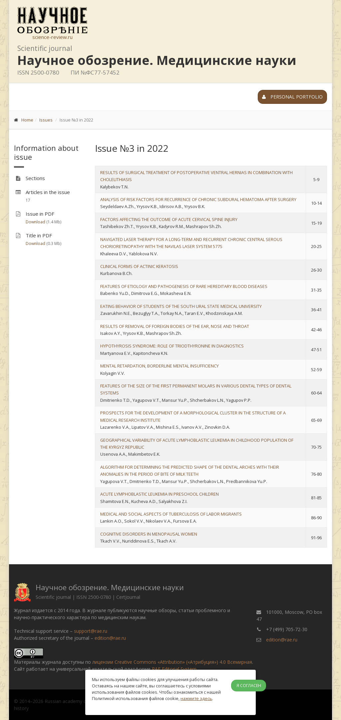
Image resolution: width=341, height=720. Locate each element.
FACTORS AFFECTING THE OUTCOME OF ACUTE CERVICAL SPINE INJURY (168, 219)
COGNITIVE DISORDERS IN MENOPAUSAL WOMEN (148, 534)
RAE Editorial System (174, 669)
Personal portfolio (292, 97)
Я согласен (248, 685)
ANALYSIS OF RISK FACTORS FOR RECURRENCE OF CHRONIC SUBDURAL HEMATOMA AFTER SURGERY (198, 199)
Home (27, 120)
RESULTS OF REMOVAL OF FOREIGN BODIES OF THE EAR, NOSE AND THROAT (174, 326)
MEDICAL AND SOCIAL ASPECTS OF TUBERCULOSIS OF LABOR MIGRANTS (171, 514)
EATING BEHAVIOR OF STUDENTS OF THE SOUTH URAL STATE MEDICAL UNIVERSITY (181, 306)
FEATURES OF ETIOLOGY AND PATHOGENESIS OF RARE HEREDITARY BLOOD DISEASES (183, 286)
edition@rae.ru (110, 638)
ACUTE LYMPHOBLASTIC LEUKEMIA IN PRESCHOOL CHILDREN (159, 494)
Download (35, 222)
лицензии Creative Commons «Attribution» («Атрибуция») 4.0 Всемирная (172, 662)
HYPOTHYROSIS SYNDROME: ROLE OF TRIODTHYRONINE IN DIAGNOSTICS (172, 346)
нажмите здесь (196, 698)
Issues (46, 120)
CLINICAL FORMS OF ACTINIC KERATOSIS (139, 266)
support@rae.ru (90, 631)
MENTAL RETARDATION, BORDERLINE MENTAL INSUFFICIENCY (159, 366)
